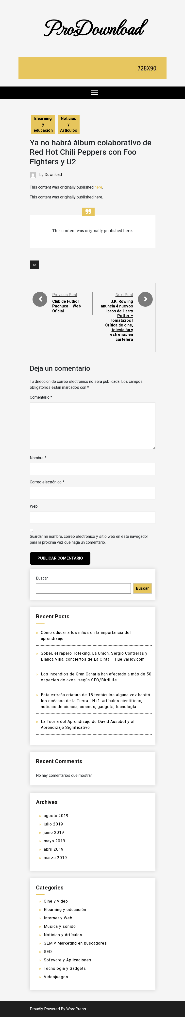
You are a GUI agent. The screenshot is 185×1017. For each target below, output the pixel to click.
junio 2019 (54, 832)
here (98, 187)
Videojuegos (56, 976)
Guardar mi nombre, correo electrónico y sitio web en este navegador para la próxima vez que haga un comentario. (89, 539)
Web (34, 506)
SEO (48, 951)
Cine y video (56, 901)
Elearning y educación (43, 124)
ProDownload (92, 27)
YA (34, 264)
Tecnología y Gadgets (65, 968)
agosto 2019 (56, 815)
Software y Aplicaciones (67, 960)
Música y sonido (60, 926)
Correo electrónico (47, 482)
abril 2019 (54, 849)
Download (53, 174)
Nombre (38, 457)
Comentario (41, 397)
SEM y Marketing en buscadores (75, 943)
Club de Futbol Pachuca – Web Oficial (66, 306)
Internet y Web (58, 918)
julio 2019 (53, 824)
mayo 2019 (54, 841)
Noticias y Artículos (68, 124)
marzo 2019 (55, 857)
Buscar (42, 578)
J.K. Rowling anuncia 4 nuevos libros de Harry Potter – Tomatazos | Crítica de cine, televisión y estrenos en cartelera (117, 320)
